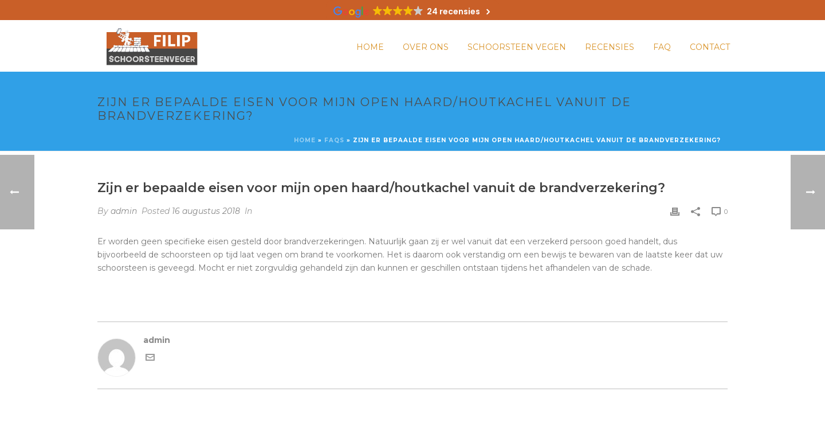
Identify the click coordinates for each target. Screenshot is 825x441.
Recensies (609, 47)
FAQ (662, 47)
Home (370, 47)
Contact (710, 47)
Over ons (426, 47)
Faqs (334, 140)
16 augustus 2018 (206, 211)
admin (124, 211)
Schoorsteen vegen (516, 47)
